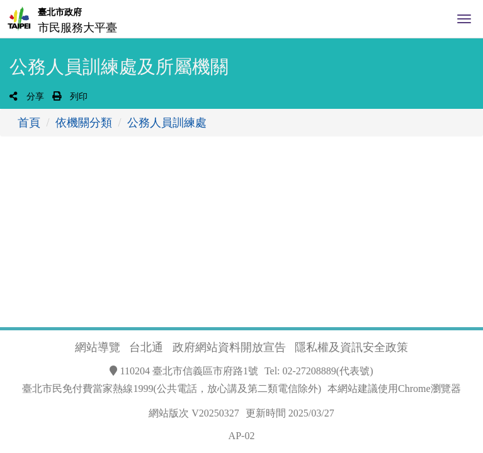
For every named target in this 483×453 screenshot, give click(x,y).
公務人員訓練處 (167, 122)
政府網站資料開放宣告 (229, 347)
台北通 (146, 347)
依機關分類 (83, 122)
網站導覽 (97, 347)
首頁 (29, 122)
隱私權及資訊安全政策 (351, 347)
